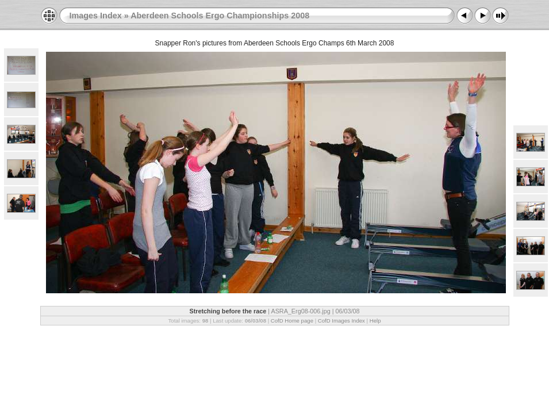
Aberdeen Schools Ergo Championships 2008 (219, 15)
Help (375, 320)
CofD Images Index (341, 320)
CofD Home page (292, 320)
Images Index (96, 15)
